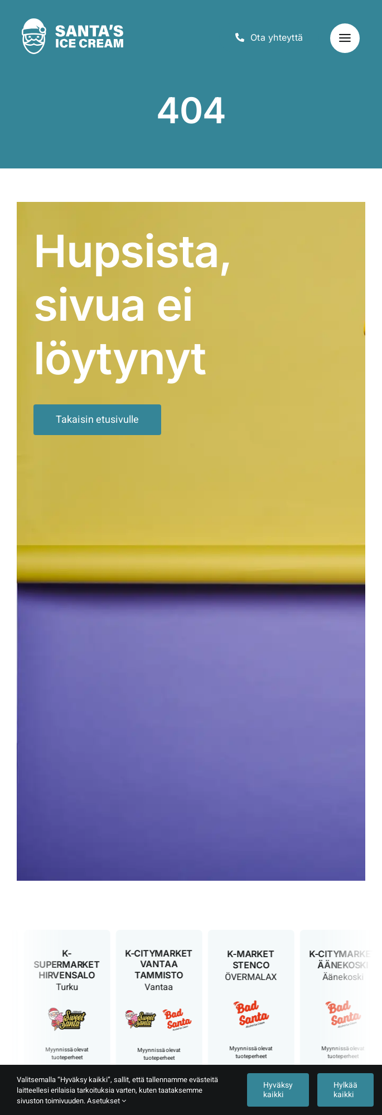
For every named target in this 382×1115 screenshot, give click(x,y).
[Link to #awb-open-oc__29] (345, 38)
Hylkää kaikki (345, 1089)
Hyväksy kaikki (278, 1089)
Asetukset (106, 1100)
